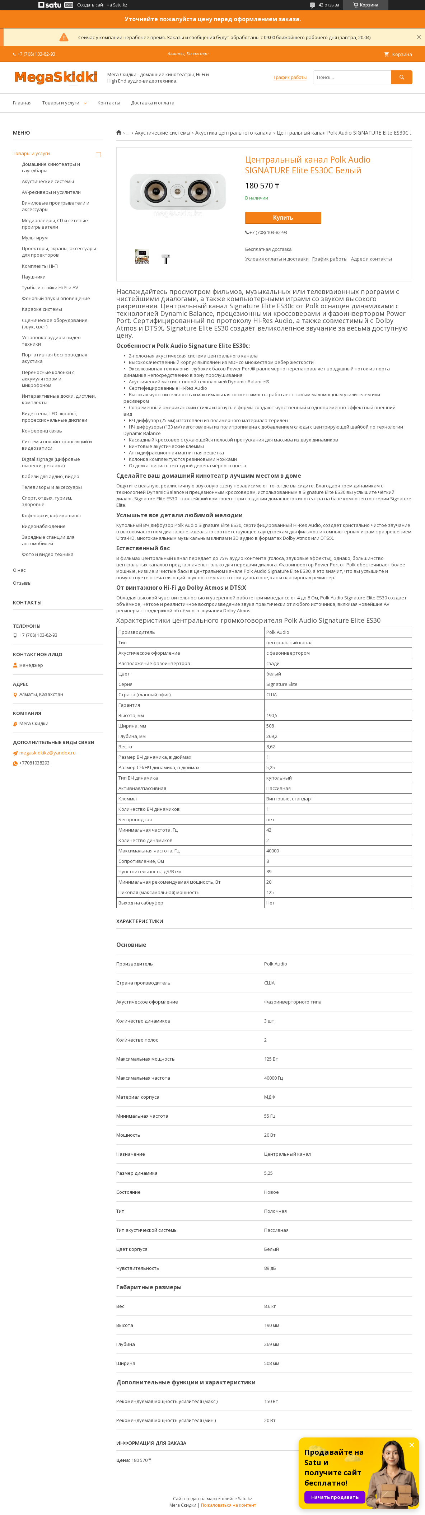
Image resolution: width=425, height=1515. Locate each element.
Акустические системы (162, 133)
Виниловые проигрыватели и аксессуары (55, 206)
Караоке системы (42, 309)
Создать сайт (91, 5)
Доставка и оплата (152, 102)
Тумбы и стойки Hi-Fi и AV (50, 287)
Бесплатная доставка (268, 249)
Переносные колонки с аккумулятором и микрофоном (48, 378)
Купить (283, 218)
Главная (22, 102)
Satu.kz (245, 1499)
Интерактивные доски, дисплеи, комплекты (59, 399)
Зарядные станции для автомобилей (48, 540)
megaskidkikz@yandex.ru (47, 753)
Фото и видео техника (48, 554)
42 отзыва (328, 5)
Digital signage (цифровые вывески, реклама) (51, 462)
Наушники (34, 276)
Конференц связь (42, 430)
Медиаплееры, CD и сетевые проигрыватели (55, 223)
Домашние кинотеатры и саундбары (51, 167)
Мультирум (35, 237)
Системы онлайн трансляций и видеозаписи (57, 444)
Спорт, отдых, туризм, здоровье (47, 501)
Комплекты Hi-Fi (40, 266)
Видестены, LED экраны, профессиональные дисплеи (54, 416)
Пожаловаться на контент (228, 1505)
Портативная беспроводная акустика (54, 357)
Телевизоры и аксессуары (52, 487)
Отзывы (22, 583)
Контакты (109, 102)
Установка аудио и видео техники (51, 340)
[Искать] (401, 77)
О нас (19, 570)
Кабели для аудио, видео (50, 476)
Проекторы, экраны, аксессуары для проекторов (59, 251)
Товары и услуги (60, 102)
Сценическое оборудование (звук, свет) (55, 323)
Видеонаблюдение (44, 526)
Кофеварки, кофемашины (51, 515)
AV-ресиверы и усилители (51, 192)
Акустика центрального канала (233, 133)
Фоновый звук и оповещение (56, 298)
